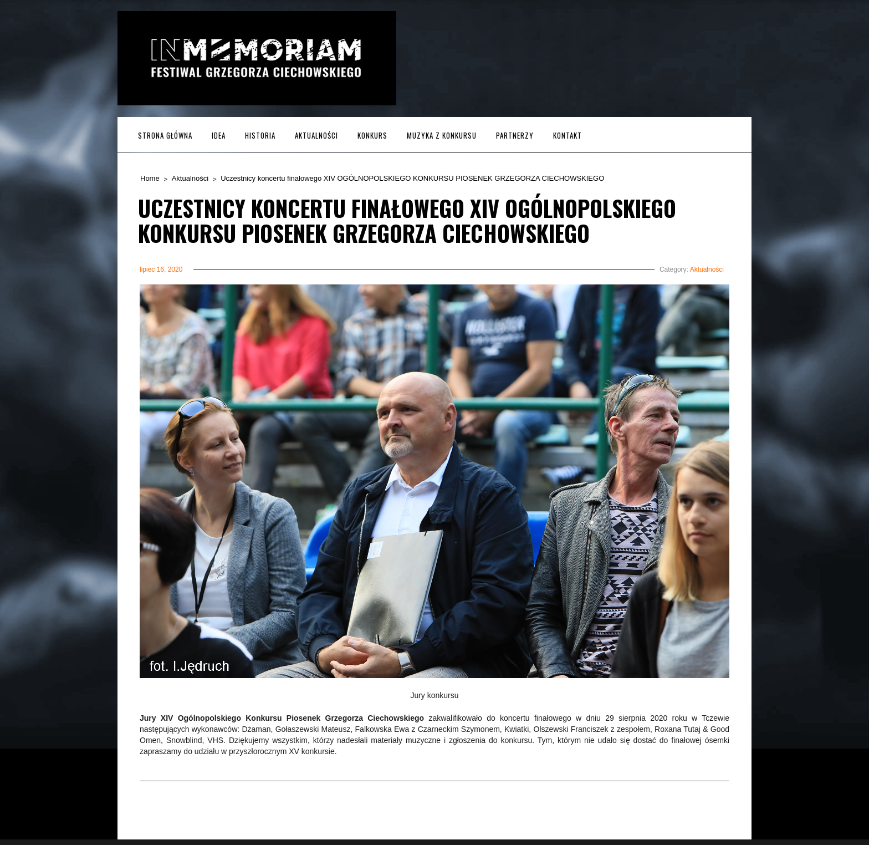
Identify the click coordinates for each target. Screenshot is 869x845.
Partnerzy (515, 135)
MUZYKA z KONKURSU (442, 135)
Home (150, 178)
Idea (219, 135)
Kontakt (567, 135)
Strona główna (165, 135)
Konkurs (372, 135)
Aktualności (316, 135)
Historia (260, 135)
